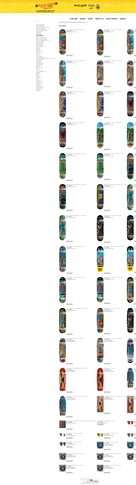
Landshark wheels (39, 44)
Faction (37, 74)
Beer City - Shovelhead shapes (41, 30)
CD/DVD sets (38, 55)
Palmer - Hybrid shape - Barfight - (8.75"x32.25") (75, 338)
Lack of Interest (39, 77)
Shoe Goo (38, 48)
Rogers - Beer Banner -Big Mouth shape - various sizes (76, 215)
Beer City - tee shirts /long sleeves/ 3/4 (43, 40)
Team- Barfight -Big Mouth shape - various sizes (112, 91)
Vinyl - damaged (39, 56)
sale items (38, 50)
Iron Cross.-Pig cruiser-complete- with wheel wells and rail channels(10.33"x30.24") (81, 420)
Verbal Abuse (38, 90)
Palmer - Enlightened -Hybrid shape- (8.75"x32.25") (113, 338)
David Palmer (38, 32)
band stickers (38, 53)
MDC (37, 79)
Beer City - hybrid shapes (40, 28)
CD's (37, 54)
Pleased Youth (38, 82)
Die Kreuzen (38, 73)
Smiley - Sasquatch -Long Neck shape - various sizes (113, 122)
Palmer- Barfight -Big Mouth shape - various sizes (113, 60)
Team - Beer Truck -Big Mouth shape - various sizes (113, 277)
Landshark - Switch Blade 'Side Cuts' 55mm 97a (112, 453)
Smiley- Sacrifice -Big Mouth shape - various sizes (75, 122)
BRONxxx (38, 66)
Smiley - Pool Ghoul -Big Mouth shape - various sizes (113, 153)
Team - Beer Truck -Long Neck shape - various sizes (75, 277)
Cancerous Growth (39, 67)
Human (37, 76)
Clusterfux (38, 68)
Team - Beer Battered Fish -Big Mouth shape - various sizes (77, 308)
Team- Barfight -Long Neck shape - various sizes (75, 91)
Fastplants (38, 75)
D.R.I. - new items (39, 70)
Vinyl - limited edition (40, 59)
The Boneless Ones (39, 64)
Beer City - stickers (39, 42)
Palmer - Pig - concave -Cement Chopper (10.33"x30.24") (76, 396)
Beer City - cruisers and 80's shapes (42, 27)
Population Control (39, 83)
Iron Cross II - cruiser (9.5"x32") (109, 368)
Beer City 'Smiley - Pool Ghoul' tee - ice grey (74, 433)
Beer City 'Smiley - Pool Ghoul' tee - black (73, 442)
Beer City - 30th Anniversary (41, 37)
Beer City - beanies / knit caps (41, 38)
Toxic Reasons (38, 88)
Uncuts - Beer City (39, 31)
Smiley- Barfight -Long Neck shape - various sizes (113, 29)
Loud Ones (38, 78)
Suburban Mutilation (39, 86)
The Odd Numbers (39, 80)
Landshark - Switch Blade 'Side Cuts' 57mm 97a (75, 453)
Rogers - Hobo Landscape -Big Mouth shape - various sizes (114, 184)
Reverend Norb (39, 84)
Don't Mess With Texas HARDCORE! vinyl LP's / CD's (46, 58)
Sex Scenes (38, 85)
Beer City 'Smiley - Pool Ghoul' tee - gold (111, 433)
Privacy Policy (82, 483)
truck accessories (39, 46)
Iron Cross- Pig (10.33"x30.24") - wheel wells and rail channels (115, 396)
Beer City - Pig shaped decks (41, 29)
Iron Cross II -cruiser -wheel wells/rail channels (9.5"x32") (76, 368)
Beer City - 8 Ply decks (40, 26)
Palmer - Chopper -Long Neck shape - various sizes (75, 246)
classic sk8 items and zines (41, 45)
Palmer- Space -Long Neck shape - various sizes (112, 215)
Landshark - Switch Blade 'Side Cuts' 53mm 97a (74, 465)
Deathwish (38, 72)
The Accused (38, 61)
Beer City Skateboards (40, 24)
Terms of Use (87, 483)
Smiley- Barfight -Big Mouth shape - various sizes (75, 29)
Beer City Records (39, 51)
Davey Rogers (38, 33)
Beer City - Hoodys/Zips (40, 41)
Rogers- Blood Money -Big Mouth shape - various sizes (76, 184)
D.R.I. (37, 69)
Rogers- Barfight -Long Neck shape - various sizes (75, 60)
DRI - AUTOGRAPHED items (41, 71)
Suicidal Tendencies (39, 87)
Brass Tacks (38, 65)
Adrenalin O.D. (39, 62)
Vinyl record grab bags (40, 57)
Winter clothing (39, 36)
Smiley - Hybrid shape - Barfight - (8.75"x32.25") (112, 308)
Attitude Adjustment (39, 63)
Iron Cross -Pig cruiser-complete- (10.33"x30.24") (106, 420)
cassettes (38, 52)
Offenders (38, 81)
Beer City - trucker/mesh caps (41, 39)
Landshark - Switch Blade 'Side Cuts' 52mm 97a (112, 465)
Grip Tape (38, 47)
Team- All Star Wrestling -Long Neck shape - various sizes (114, 246)
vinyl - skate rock (39, 60)
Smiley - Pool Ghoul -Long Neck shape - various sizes (76, 153)
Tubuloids (38, 89)
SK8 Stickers (38, 49)
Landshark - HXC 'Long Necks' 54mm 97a (111, 442)
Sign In (37, 21)
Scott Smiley (38, 34)
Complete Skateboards (40, 25)
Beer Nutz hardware (39, 43)
